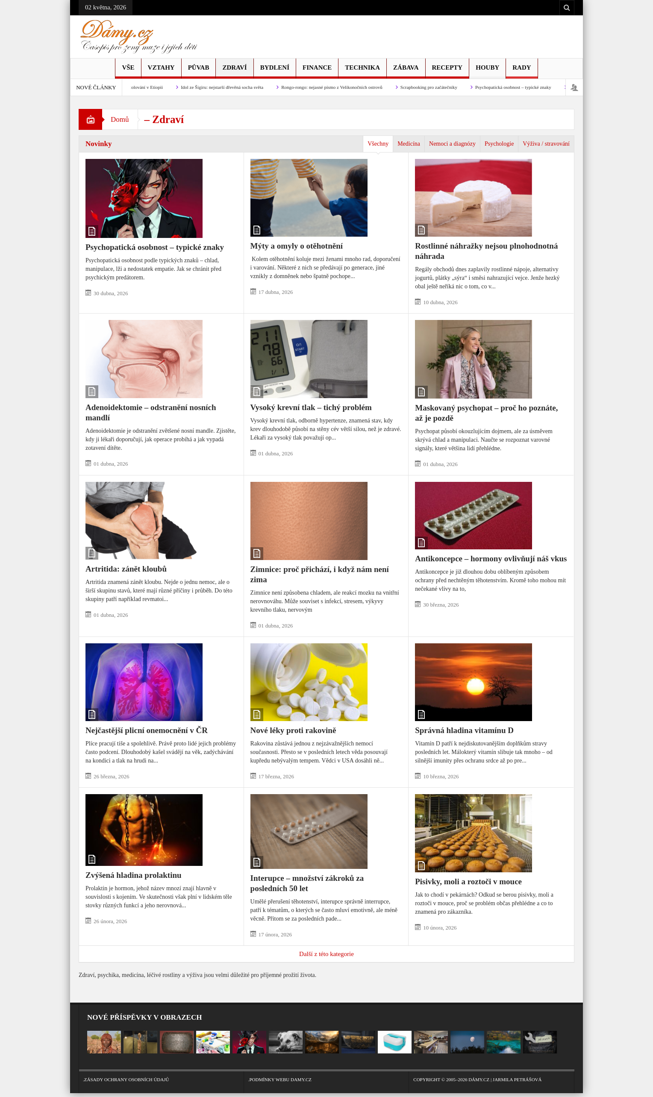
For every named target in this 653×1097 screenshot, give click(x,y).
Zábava (406, 71)
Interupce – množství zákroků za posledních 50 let (307, 883)
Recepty (447, 71)
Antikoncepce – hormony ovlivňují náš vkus (491, 558)
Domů (120, 119)
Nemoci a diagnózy (452, 144)
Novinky (98, 144)
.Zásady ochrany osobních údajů (161, 1075)
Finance (317, 71)
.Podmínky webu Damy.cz (326, 1075)
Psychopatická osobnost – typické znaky (517, 87)
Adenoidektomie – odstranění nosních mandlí (150, 412)
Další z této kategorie (326, 953)
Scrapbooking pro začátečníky (432, 87)
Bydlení (275, 71)
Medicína (408, 144)
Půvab (199, 71)
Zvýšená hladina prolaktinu (133, 875)
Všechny (378, 144)
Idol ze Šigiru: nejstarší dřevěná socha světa (226, 87)
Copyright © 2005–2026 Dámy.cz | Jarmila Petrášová (491, 1075)
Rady (521, 71)
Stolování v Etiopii (149, 87)
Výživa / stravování (546, 144)
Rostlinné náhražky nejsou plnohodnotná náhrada (486, 251)
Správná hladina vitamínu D (464, 730)
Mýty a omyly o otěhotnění (296, 245)
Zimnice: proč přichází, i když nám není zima (319, 574)
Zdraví (234, 71)
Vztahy (161, 71)
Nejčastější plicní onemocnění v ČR (146, 730)
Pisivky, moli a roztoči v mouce (468, 881)
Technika (362, 71)
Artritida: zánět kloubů (126, 568)
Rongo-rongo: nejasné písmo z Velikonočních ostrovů (335, 87)
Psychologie (499, 144)
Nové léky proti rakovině (293, 730)
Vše (128, 71)
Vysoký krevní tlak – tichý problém (311, 407)
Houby (487, 71)
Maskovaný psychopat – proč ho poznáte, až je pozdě (486, 412)
